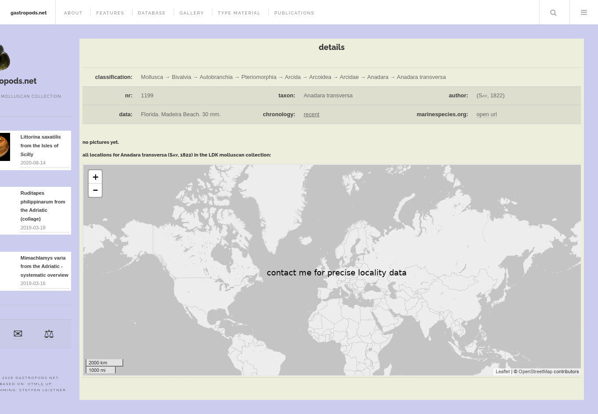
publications (294, 13)
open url (486, 114)
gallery (191, 13)
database (152, 13)
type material (239, 13)
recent (311, 114)
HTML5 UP (40, 384)
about (73, 13)
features (111, 13)
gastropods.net (29, 13)
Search (554, 12)
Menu (584, 12)
